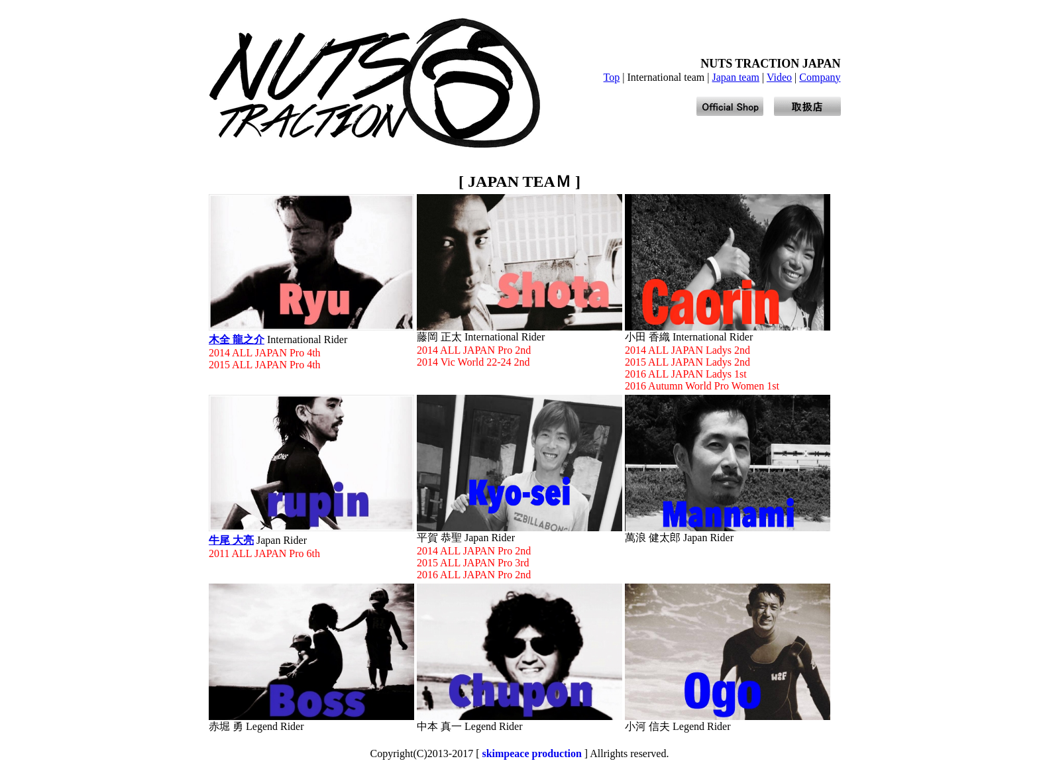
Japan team (735, 77)
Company (819, 77)
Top (612, 77)
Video (779, 77)
